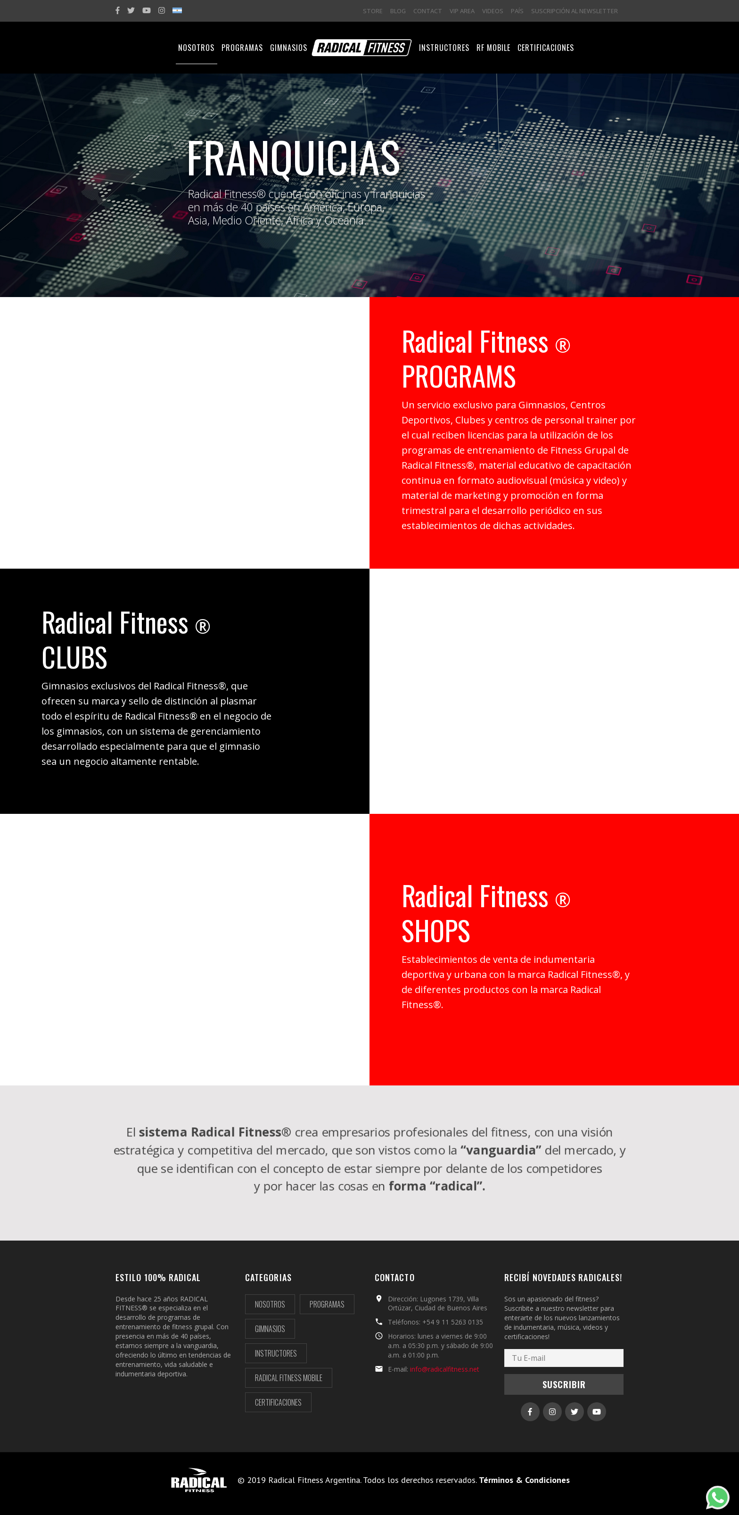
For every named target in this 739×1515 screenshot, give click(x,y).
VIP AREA (462, 11)
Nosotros (270, 1304)
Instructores (276, 1353)
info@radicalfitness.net (444, 1369)
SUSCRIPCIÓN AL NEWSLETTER (574, 11)
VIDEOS (492, 11)
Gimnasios (270, 1328)
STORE (373, 11)
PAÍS (517, 11)
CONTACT (427, 11)
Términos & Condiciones (524, 1479)
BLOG (398, 11)
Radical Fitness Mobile (288, 1377)
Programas (327, 1304)
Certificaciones (278, 1402)
